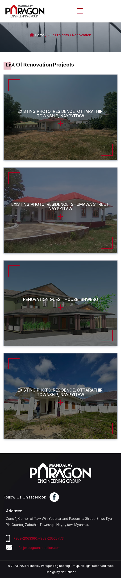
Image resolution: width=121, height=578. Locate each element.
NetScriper (68, 572)
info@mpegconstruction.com (38, 548)
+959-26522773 (51, 538)
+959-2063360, (25, 538)
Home (39, 35)
